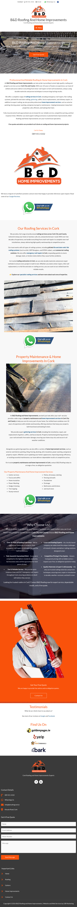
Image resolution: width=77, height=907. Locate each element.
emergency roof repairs (34, 253)
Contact (20, 2)
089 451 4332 (38, 134)
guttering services (30, 432)
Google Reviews (14, 196)
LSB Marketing (68, 903)
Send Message (10, 857)
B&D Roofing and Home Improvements (38, 20)
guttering (34, 99)
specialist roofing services (28, 274)
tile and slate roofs (59, 247)
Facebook (51, 716)
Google (42, 716)
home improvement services (51, 418)
